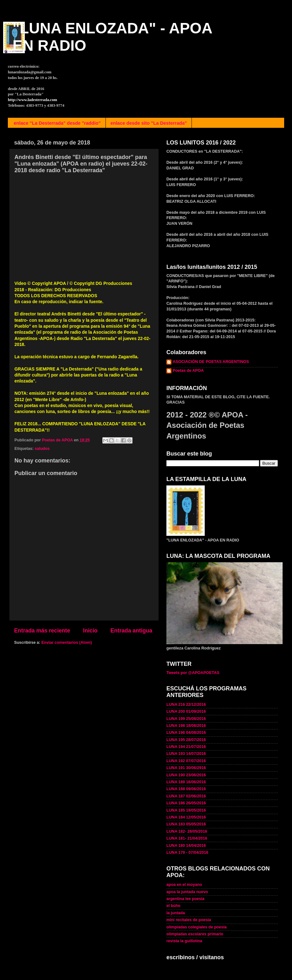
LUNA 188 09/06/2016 (186, 789)
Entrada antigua (131, 630)
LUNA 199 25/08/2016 (186, 719)
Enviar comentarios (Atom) (66, 642)
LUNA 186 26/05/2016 (186, 803)
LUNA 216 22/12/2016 (186, 704)
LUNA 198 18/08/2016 (186, 725)
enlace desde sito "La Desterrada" (149, 123)
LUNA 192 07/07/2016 (186, 761)
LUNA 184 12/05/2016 (186, 817)
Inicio (90, 630)
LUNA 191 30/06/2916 (186, 768)
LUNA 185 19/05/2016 (186, 810)
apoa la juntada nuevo (187, 892)
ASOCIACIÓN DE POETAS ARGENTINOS (211, 362)
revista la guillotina (184, 941)
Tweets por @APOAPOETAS (192, 673)
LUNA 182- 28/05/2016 (186, 831)
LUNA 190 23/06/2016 (186, 775)
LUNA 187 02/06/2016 (186, 796)
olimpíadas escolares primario (194, 934)
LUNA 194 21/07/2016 (186, 747)
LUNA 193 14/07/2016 (186, 753)
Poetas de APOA (188, 370)
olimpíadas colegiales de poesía (196, 927)
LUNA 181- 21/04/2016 (186, 838)
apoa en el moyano (184, 884)
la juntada (175, 913)
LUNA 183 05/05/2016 (186, 824)
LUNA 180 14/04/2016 (186, 845)
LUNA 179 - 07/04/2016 (187, 852)
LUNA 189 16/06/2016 (186, 782)
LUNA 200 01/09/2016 (186, 711)
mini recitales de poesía (188, 920)
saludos (42, 448)
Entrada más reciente (42, 630)
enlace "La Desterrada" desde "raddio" (57, 123)
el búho (173, 906)
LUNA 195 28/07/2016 (186, 740)
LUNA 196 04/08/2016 (186, 732)
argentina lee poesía (185, 899)
